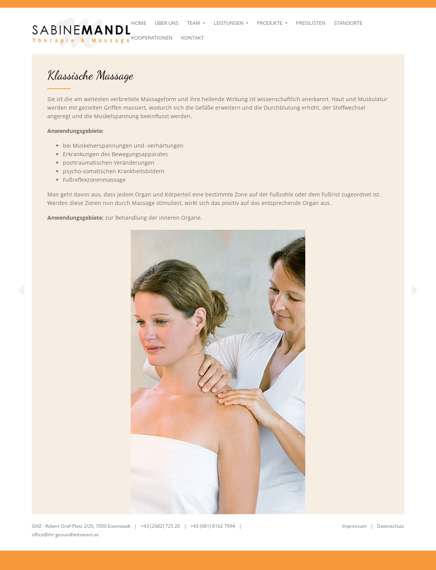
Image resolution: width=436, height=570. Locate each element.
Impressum (354, 526)
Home (132, 37)
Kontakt (136, 51)
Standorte (343, 37)
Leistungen (223, 37)
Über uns (161, 37)
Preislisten (305, 37)
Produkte (264, 37)
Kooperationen (386, 37)
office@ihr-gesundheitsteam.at (66, 534)
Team (189, 37)
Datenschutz (390, 526)
